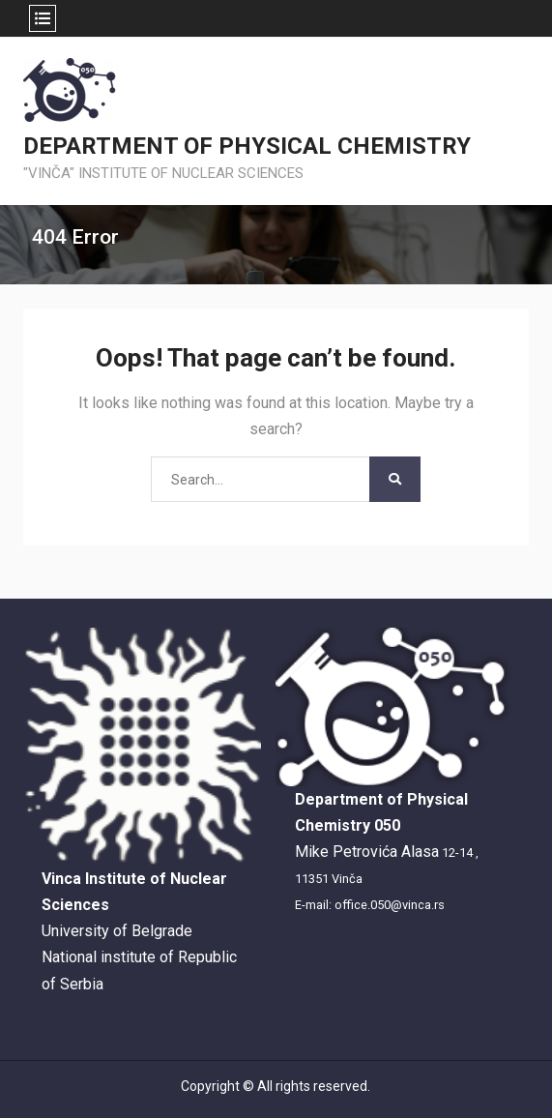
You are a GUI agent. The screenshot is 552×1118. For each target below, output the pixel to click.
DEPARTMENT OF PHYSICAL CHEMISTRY (247, 146)
